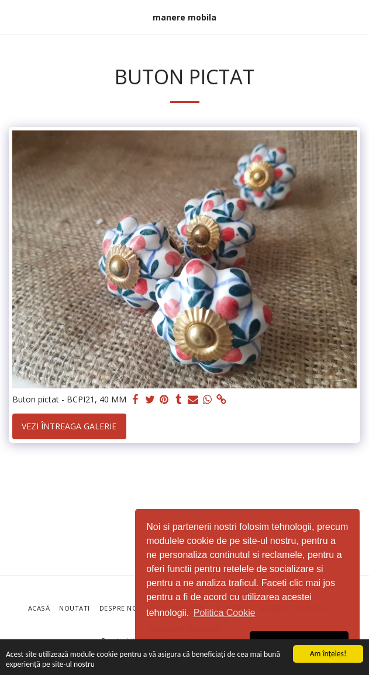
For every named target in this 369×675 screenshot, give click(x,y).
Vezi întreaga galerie (69, 426)
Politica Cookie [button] (225, 613)
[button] (13, 17)
